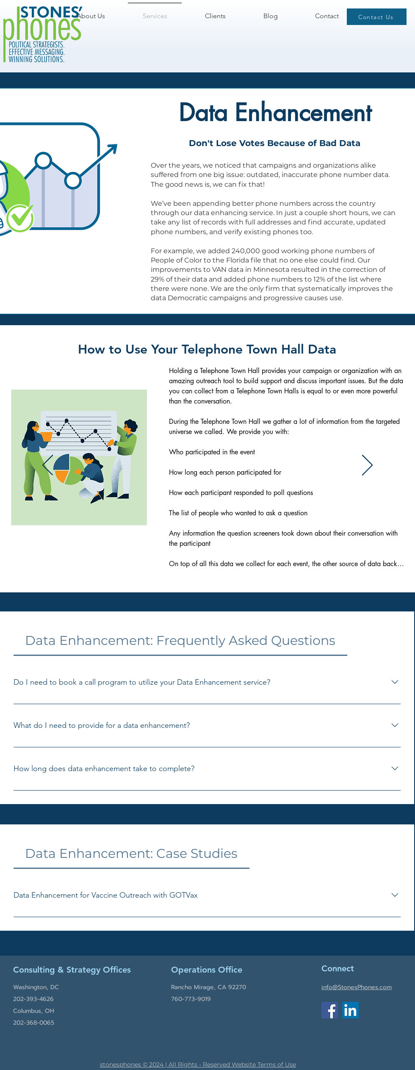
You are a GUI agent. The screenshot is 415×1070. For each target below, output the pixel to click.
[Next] (367, 466)
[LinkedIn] (350, 1010)
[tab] (180, 640)
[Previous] (47, 466)
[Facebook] (329, 1010)
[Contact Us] (377, 16)
